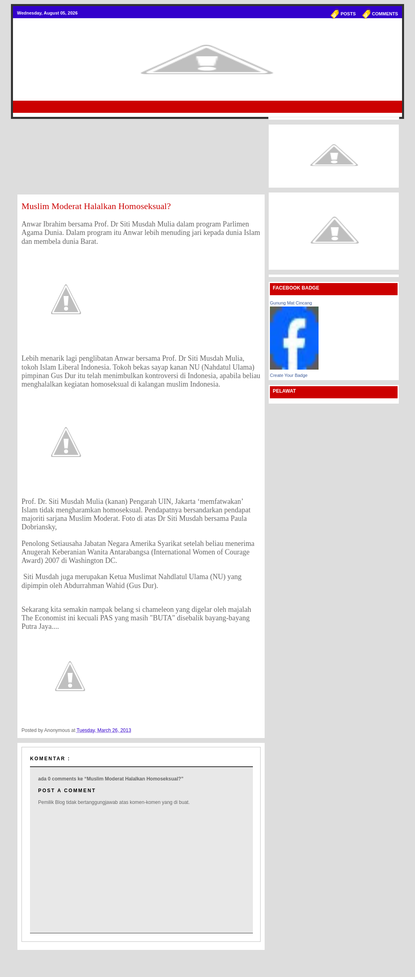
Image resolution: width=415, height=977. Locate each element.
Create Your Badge (289, 375)
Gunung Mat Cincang (291, 302)
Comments (385, 13)
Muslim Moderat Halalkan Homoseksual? (96, 206)
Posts (347, 13)
